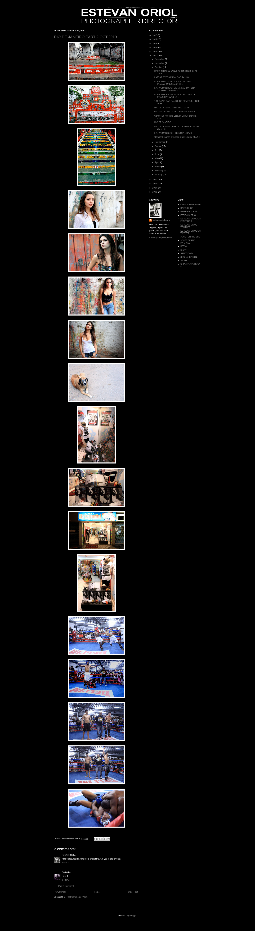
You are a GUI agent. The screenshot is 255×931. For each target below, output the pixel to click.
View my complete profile (160, 237)
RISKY (183, 250)
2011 (155, 51)
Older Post (133, 892)
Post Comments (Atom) (77, 897)
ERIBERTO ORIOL (189, 211)
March (158, 166)
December (160, 59)
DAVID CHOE (186, 208)
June (157, 154)
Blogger (133, 915)
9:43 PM (66, 880)
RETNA (183, 246)
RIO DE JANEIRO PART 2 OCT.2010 (85, 37)
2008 (155, 183)
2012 (155, 47)
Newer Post (60, 892)
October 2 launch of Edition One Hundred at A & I (177, 137)
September (160, 142)
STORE (183, 260)
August (158, 146)
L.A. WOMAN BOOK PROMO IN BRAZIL (173, 133)
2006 (155, 192)
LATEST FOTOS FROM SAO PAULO (171, 77)
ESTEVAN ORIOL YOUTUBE (188, 226)
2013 (155, 43)
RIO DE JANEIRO (162, 122)
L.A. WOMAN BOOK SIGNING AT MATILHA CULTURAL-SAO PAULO (174, 89)
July (157, 150)
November (160, 63)
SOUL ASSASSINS (189, 257)
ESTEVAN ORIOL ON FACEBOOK (190, 220)
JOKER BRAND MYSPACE (187, 241)
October (159, 67)
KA (63, 872)
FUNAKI (66, 855)
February (159, 170)
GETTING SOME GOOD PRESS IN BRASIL (174, 111)
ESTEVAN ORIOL (188, 215)
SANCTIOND (186, 253)
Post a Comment (66, 886)
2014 (155, 39)
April (157, 162)
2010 (155, 55)
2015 (155, 35)
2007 (155, 188)
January (159, 174)
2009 (155, 179)
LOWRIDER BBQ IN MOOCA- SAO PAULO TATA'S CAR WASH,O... (174, 95)
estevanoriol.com (161, 220)
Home (97, 892)
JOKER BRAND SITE (190, 237)
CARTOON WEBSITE (190, 204)
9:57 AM (65, 862)
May (157, 158)
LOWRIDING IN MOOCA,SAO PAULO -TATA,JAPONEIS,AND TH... (172, 82)
